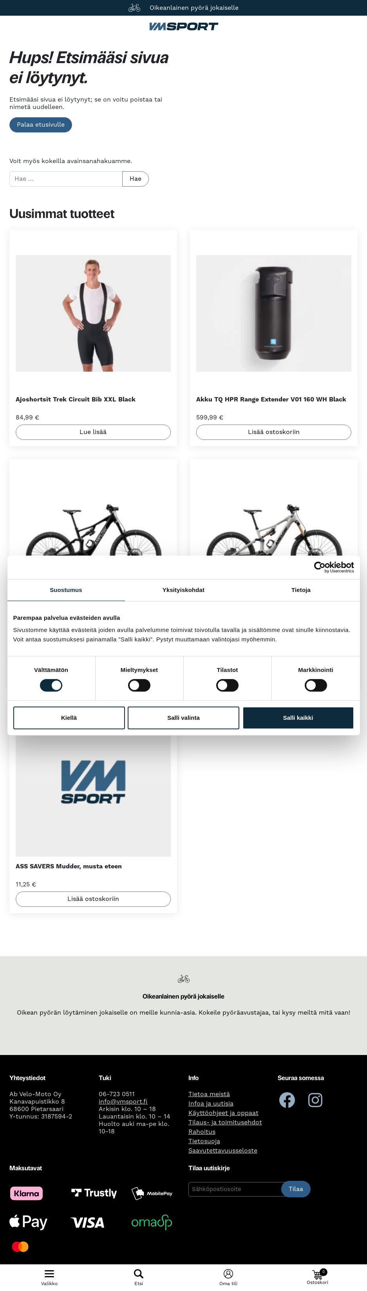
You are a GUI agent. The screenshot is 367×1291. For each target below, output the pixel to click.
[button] (317, 1277)
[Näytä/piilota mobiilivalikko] (49, 1277)
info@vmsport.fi (123, 1102)
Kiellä (69, 717)
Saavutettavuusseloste (222, 1151)
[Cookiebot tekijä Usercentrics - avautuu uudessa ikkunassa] (320, 567)
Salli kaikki (298, 717)
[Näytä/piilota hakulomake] (138, 1277)
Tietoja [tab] (301, 589)
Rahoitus (201, 1132)
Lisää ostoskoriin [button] (274, 432)
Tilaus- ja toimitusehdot (225, 1122)
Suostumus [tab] (66, 589)
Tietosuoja (204, 1141)
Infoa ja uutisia (210, 1104)
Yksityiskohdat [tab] (183, 589)
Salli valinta (183, 717)
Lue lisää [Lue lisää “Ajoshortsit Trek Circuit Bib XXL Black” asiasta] (93, 432)
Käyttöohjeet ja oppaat (223, 1113)
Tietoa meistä (209, 1094)
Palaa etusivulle (41, 125)
